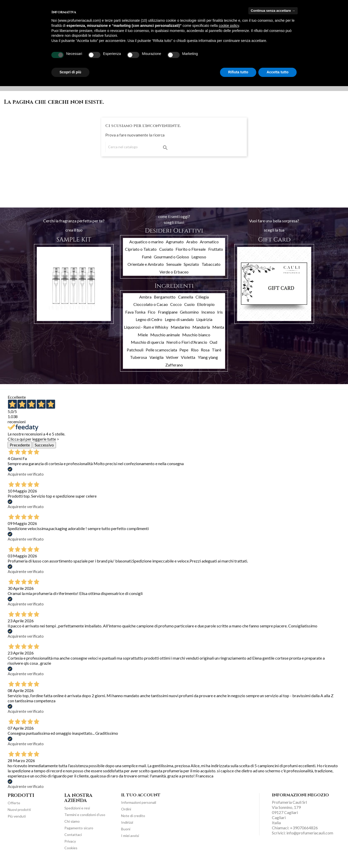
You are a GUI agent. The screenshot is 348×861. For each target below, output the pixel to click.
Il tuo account (140, 795)
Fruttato (215, 249)
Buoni (125, 829)
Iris (220, 311)
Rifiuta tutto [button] (238, 72)
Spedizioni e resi (77, 808)
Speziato (191, 264)
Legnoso (198, 256)
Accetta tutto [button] (277, 72)
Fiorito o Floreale (191, 249)
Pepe (183, 349)
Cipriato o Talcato (141, 249)
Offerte (14, 803)
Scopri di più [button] (70, 72)
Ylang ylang (208, 357)
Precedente (20, 444)
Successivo (44, 444)
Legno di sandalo (179, 319)
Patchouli (135, 349)
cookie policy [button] (229, 26)
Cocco (176, 304)
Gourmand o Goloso (171, 256)
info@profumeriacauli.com (309, 832)
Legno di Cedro (149, 319)
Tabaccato (211, 264)
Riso (195, 349)
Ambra (145, 296)
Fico (151, 311)
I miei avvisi (130, 835)
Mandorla (201, 327)
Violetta (188, 357)
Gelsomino (189, 311)
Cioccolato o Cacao (150, 304)
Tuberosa (138, 357)
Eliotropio (206, 304)
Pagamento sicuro (78, 828)
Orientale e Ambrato (145, 264)
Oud (213, 342)
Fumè (147, 256)
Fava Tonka (135, 311)
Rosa (205, 349)
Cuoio (189, 304)
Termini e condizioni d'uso (84, 814)
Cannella (185, 296)
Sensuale (173, 264)
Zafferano (174, 364)
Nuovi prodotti (19, 809)
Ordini (126, 809)
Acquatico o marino (146, 241)
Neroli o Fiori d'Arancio (186, 342)
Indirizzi (127, 822)
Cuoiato (166, 249)
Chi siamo (72, 821)
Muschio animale (165, 334)
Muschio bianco (196, 334)
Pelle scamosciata (161, 349)
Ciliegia (202, 296)
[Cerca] (137, 147)
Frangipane (168, 311)
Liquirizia (204, 319)
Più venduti (17, 816)
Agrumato (175, 241)
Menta (218, 327)
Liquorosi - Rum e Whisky (146, 327)
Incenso (208, 311)
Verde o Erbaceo (174, 271)
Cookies (70, 848)
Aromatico (209, 241)
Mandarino (180, 327)
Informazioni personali (138, 802)
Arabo (192, 241)
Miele (143, 334)
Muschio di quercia (147, 342)
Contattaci (73, 834)
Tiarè (216, 349)
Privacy (70, 841)
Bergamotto (165, 296)
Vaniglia (156, 357)
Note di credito (133, 815)
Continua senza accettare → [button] (273, 11)
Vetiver (172, 357)
